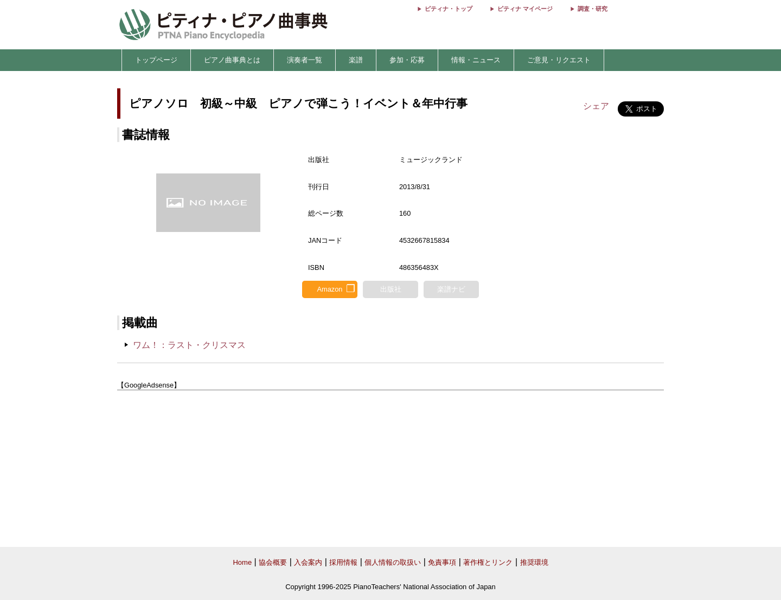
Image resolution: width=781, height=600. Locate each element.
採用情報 (343, 562)
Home (242, 562)
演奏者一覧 (304, 60)
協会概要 (273, 562)
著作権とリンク (488, 562)
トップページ (156, 60)
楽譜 (356, 60)
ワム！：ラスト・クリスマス (189, 345)
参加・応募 (407, 60)
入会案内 (308, 562)
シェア (596, 106)
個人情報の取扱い (392, 562)
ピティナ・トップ (448, 8)
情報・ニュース (476, 60)
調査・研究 (592, 8)
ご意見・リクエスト (559, 60)
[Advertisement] (390, 469)
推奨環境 (534, 562)
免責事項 (442, 562)
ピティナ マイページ (525, 8)
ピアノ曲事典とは (232, 60)
